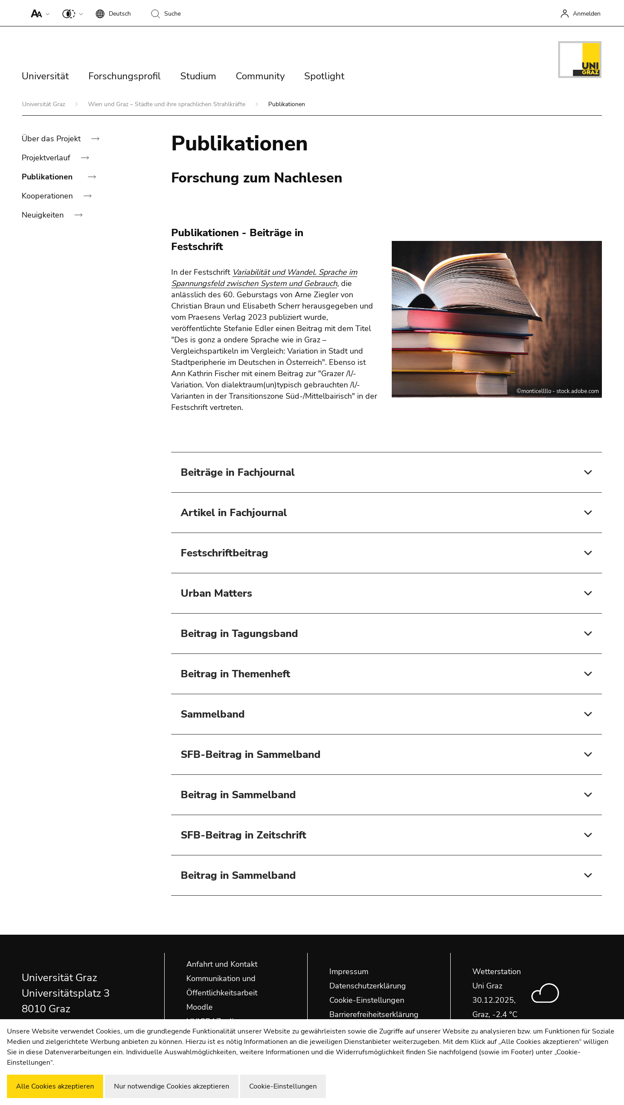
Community (260, 76)
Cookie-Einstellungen (366, 1000)
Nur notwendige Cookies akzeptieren (171, 1086)
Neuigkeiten (44, 215)
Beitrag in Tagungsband (239, 633)
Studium (198, 76)
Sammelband (213, 714)
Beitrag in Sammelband (238, 795)
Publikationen (48, 177)
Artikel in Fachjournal (234, 513)
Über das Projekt (52, 138)
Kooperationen (48, 196)
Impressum (348, 971)
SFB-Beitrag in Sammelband (251, 754)
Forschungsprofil (124, 76)
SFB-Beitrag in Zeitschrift (243, 835)
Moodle (199, 1007)
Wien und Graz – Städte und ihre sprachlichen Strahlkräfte (167, 104)
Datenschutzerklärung (367, 986)
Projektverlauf (47, 158)
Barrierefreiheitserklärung (374, 1014)
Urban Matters (216, 593)
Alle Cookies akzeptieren (55, 1086)
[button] (38, 13)
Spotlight (324, 76)
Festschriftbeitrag (224, 553)
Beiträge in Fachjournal (238, 472)
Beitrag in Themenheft (235, 674)
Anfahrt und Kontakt (221, 964)
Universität (45, 76)
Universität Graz (44, 104)
